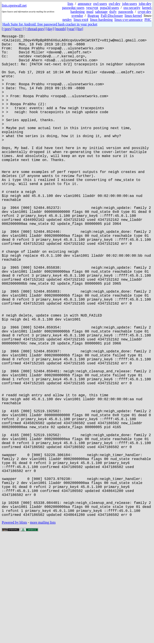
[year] (71, 29)
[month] (60, 29)
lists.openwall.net (14, 5)
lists (70, 4)
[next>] (18, 29)
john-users (129, 4)
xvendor (77, 15)
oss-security (131, 8)
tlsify (113, 12)
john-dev (145, 4)
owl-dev (114, 4)
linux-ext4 (81, 19)
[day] (50, 29)
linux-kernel (133, 15)
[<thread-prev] (35, 29)
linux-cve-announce (129, 19)
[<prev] (7, 29)
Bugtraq (93, 15)
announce (84, 4)
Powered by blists (14, 629)
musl (90, 12)
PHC (147, 19)
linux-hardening (101, 19)
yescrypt (92, 8)
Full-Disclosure (112, 15)
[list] (79, 29)
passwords (125, 12)
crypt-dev (144, 12)
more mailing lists (43, 629)
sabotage (101, 12)
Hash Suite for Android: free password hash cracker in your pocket (49, 24)
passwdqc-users (73, 8)
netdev (67, 19)
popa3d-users (109, 8)
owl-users (100, 4)
